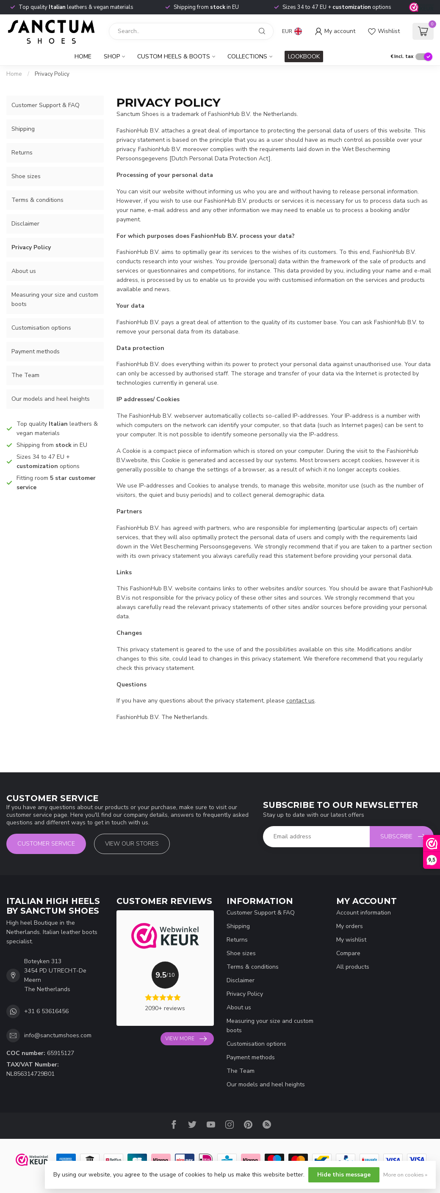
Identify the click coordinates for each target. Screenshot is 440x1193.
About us (23, 271)
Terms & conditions (37, 200)
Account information (363, 913)
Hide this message (344, 1175)
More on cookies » (405, 1174)
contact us (300, 701)
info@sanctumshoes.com (57, 1035)
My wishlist (351, 940)
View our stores (132, 844)
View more (186, 1039)
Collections (247, 56)
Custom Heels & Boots (173, 56)
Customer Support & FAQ (45, 105)
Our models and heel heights (50, 399)
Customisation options (41, 328)
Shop (112, 56)
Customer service (46, 844)
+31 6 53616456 (46, 1011)
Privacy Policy (52, 74)
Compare (348, 953)
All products (352, 967)
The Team (25, 375)
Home (83, 56)
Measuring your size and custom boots (54, 299)
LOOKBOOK (304, 56)
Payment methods (35, 351)
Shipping (23, 129)
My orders (349, 926)
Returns (22, 153)
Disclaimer (25, 224)
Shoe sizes (26, 176)
